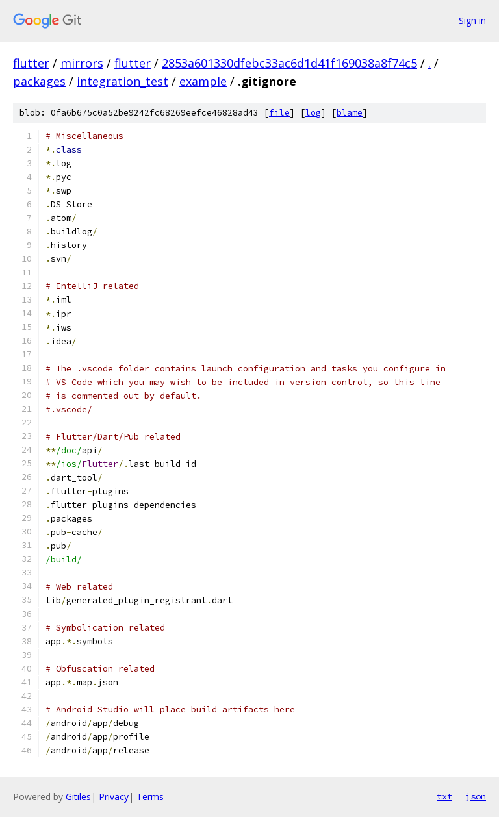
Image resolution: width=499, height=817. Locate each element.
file (279, 112)
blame (350, 112)
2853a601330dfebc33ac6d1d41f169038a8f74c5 (289, 63)
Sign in (472, 20)
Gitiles (78, 796)
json (475, 796)
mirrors (81, 63)
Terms (150, 796)
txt (444, 796)
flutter (31, 63)
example (203, 81)
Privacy (114, 796)
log (313, 112)
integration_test (122, 81)
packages (39, 81)
